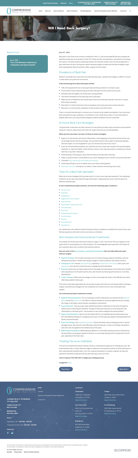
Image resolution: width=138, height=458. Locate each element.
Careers (40, 391)
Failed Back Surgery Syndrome (71, 205)
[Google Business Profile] (12, 433)
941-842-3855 (125, 4)
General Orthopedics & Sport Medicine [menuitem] (105, 11)
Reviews (64, 3)
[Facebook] (8, 433)
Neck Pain (64, 210)
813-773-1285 (111, 4)
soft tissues (65, 266)
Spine (70, 363)
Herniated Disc (66, 207)
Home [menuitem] (40, 11)
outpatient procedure (86, 322)
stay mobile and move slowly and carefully (83, 160)
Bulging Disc (65, 196)
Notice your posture (68, 166)
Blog (71, 3)
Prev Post (66, 369)
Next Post (124, 369)
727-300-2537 (89, 4)
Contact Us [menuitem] (123, 11)
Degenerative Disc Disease (70, 199)
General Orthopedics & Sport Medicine (51, 395)
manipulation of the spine (108, 263)
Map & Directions (81, 400)
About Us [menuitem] (48, 11)
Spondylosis (65, 225)
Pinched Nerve (66, 216)
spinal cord (77, 300)
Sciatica (63, 219)
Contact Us (41, 400)
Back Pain (64, 193)
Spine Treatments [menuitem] (72, 11)
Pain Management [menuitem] (85, 11)
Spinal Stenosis (66, 222)
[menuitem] (9, 452)
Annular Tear (65, 190)
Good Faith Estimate (50, 3)
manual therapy (86, 263)
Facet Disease (65, 202)
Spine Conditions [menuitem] (59, 11)
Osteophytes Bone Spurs (69, 213)
